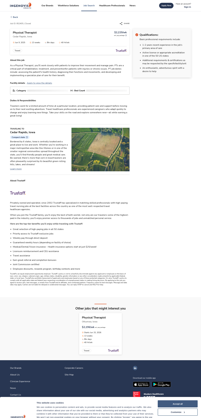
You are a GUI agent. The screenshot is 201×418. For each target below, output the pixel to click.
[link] (20, 6)
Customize (178, 393)
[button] (19, 137)
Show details (43, 412)
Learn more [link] (16, 168)
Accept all (178, 385)
